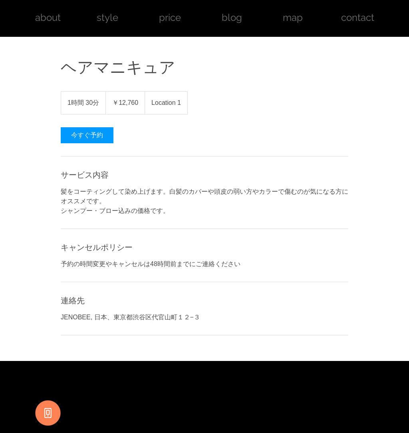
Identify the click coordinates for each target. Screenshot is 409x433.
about (49, 17)
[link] (87, 135)
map (293, 17)
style (107, 17)
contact (357, 17)
